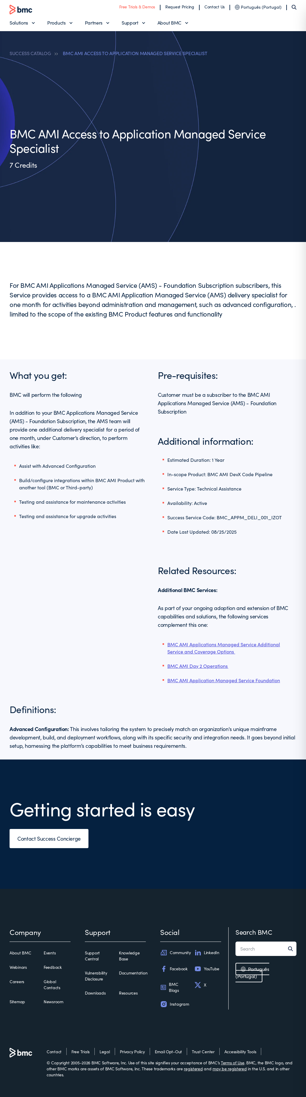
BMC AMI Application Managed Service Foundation (223, 680)
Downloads (95, 993)
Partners (93, 22)
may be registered (229, 1069)
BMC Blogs (169, 987)
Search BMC (253, 931)
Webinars (18, 967)
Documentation (133, 973)
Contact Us (214, 7)
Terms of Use (232, 1063)
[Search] (294, 7)
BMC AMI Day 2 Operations (197, 666)
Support (130, 22)
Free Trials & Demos (137, 7)
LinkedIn (206, 952)
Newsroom (53, 1001)
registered (193, 1069)
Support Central (92, 956)
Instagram (174, 1004)
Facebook (174, 968)
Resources (128, 993)
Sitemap (17, 1001)
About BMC (169, 22)
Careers (17, 981)
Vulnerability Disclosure (96, 976)
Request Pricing (179, 7)
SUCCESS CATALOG (30, 53)
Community (175, 952)
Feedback (53, 967)
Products (56, 22)
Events (50, 953)
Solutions (19, 22)
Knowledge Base (129, 956)
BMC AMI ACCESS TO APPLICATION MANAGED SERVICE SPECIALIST (135, 53)
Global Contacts (52, 984)
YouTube (206, 968)
